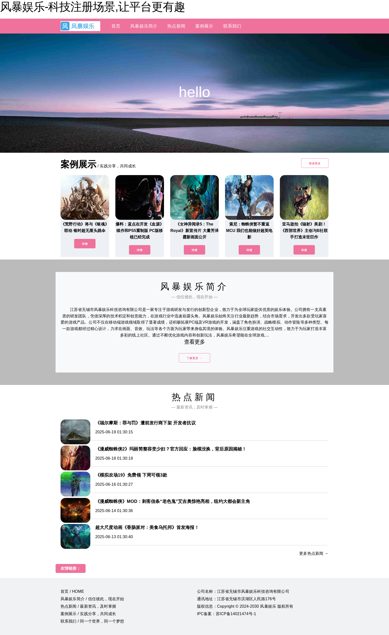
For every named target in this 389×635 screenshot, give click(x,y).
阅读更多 (315, 163)
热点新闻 (176, 26)
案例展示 (204, 26)
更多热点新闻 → (313, 553)
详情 (85, 243)
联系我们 (232, 26)
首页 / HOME (72, 591)
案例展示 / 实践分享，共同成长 (88, 614)
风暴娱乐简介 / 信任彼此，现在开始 (92, 599)
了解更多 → (194, 358)
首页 (115, 26)
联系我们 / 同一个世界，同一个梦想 (92, 621)
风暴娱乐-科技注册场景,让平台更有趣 (92, 6)
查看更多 (194, 342)
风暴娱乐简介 (143, 26)
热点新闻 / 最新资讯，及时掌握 (88, 606)
